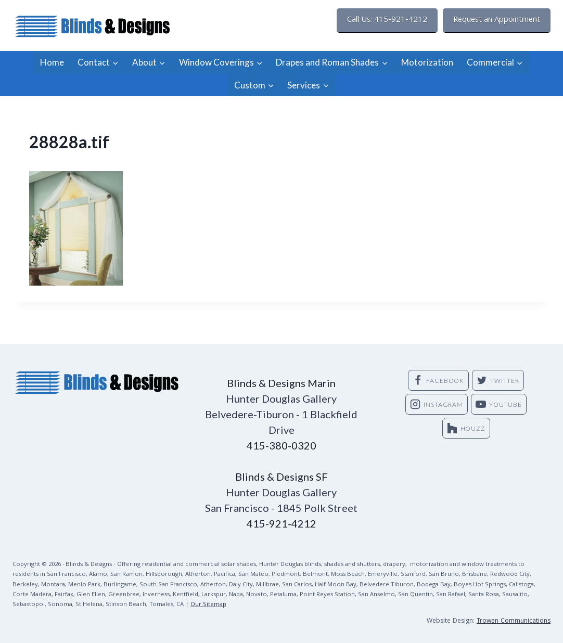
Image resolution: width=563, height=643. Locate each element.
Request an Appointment (496, 20)
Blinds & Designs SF (281, 476)
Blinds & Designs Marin (281, 383)
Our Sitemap (208, 605)
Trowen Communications (514, 621)
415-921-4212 (281, 523)
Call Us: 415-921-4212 (387, 20)
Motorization (427, 62)
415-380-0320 (281, 445)
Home (52, 62)
